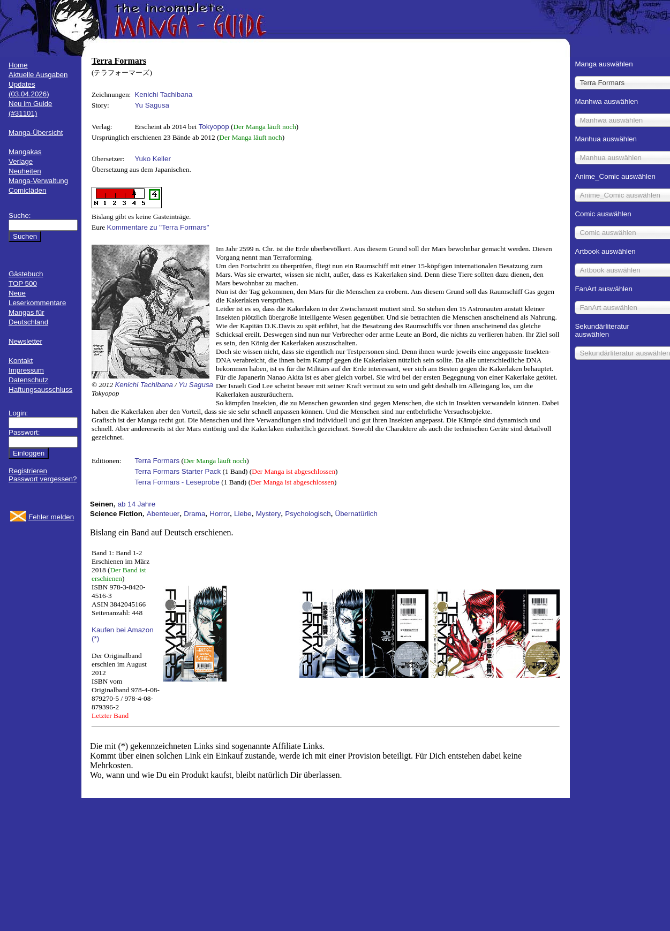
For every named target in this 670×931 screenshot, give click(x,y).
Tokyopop (214, 127)
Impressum (26, 370)
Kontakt (21, 361)
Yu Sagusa (151, 105)
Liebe (243, 514)
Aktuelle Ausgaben (38, 75)
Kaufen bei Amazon (123, 630)
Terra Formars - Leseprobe (177, 482)
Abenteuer (163, 514)
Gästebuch (26, 274)
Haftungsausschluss (40, 389)
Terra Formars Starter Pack (177, 471)
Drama (194, 514)
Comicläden (27, 190)
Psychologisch (307, 514)
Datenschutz (28, 380)
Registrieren (28, 471)
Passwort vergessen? (43, 479)
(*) (95, 638)
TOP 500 (23, 283)
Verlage (21, 161)
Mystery (268, 514)
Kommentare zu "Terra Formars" (158, 227)
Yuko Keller (152, 159)
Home (18, 65)
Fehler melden (51, 517)
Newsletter (25, 341)
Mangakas (25, 152)
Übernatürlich (356, 514)
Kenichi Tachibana (163, 94)
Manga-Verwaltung (38, 181)
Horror (219, 514)
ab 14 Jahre (136, 504)
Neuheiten (25, 171)
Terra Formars (156, 461)
